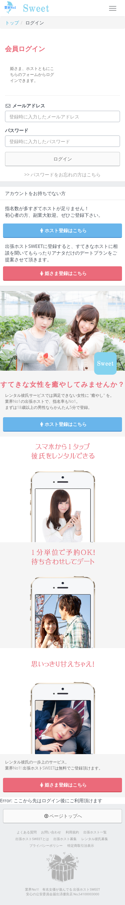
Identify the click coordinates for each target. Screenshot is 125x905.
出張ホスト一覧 (95, 832)
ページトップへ (62, 816)
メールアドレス (25, 105)
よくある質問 (27, 832)
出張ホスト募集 (65, 839)
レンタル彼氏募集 (94, 839)
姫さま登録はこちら (63, 273)
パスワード (16, 130)
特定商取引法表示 (80, 845)
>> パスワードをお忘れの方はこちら (62, 174)
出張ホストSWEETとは (32, 839)
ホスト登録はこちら (63, 230)
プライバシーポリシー (46, 845)
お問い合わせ (51, 832)
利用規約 (72, 832)
